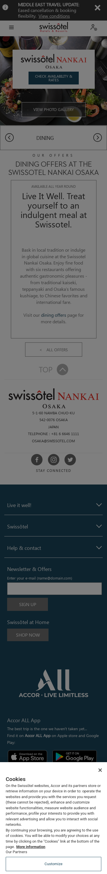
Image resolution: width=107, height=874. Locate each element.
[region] (53, 818)
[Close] (100, 770)
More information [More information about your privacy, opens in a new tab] (30, 847)
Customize (53, 864)
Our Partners (16, 852)
